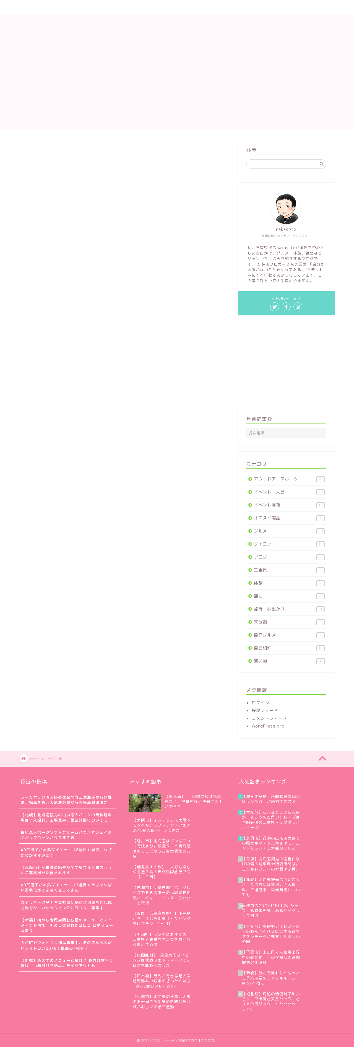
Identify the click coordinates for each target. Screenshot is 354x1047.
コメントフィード (269, 718)
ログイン (260, 703)
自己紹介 (289, 648)
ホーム (32, 7)
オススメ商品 (289, 518)
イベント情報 (289, 505)
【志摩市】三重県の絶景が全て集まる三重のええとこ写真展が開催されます (66, 870)
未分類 (289, 622)
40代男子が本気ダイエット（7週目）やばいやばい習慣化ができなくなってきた (66, 887)
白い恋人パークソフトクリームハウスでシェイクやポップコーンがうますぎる (66, 835)
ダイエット (289, 544)
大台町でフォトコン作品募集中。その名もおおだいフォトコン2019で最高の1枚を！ (66, 945)
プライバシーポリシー (204, 7)
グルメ (289, 531)
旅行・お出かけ (289, 609)
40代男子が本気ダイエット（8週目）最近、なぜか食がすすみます (66, 852)
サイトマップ (118, 7)
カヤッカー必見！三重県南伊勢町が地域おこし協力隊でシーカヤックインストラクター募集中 (66, 905)
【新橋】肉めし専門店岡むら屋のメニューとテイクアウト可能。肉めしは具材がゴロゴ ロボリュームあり (67, 925)
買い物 (289, 661)
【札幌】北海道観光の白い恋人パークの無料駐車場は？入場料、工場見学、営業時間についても (66, 817)
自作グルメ (289, 635)
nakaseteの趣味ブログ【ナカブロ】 (177, 32)
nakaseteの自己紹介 (72, 7)
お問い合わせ (157, 7)
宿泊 (289, 596)
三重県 (289, 570)
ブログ (289, 557)
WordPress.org (268, 726)
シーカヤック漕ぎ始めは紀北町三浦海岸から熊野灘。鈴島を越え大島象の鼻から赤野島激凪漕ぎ (66, 799)
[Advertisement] (177, 91)
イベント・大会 (289, 492)
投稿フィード (265, 710)
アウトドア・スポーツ (289, 479)
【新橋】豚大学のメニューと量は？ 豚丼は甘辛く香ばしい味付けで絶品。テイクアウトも (67, 963)
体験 (289, 583)
